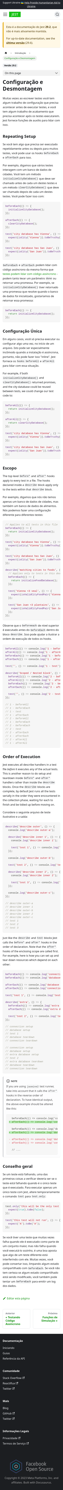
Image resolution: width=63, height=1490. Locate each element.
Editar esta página (16, 1298)
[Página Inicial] (6, 53)
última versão (15, 43)
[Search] (57, 14)
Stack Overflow (14, 1378)
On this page (13, 73)
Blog (5, 1408)
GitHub (9, 1413)
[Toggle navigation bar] (5, 14)
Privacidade (11, 1438)
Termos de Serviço (16, 1443)
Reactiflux (10, 1383)
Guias (6, 1353)
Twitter (9, 1389)
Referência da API (14, 1358)
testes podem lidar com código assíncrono (29, 274)
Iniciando (8, 1348)
